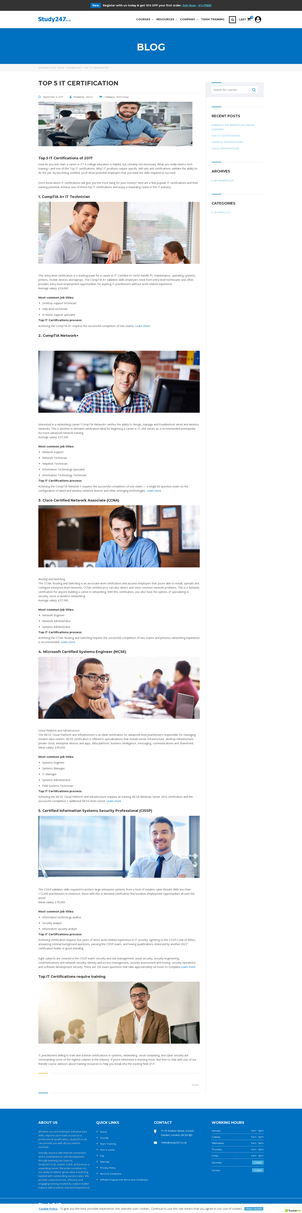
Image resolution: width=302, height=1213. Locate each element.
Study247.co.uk (47, 1164)
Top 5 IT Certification (226, 135)
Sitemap (104, 1161)
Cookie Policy (48, 1208)
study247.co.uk (78, 1139)
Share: (195, 1085)
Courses (104, 1137)
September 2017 (224, 180)
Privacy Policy (108, 1167)
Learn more (142, 326)
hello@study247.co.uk (174, 1142)
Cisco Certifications (225, 148)
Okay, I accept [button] (254, 1208)
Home (103, 1131)
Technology (222, 212)
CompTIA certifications (227, 142)
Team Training (108, 1143)
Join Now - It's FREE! (196, 5)
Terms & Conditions (110, 1173)
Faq (102, 1155)
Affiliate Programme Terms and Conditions (124, 1179)
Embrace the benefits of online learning (233, 127)
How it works (107, 1149)
